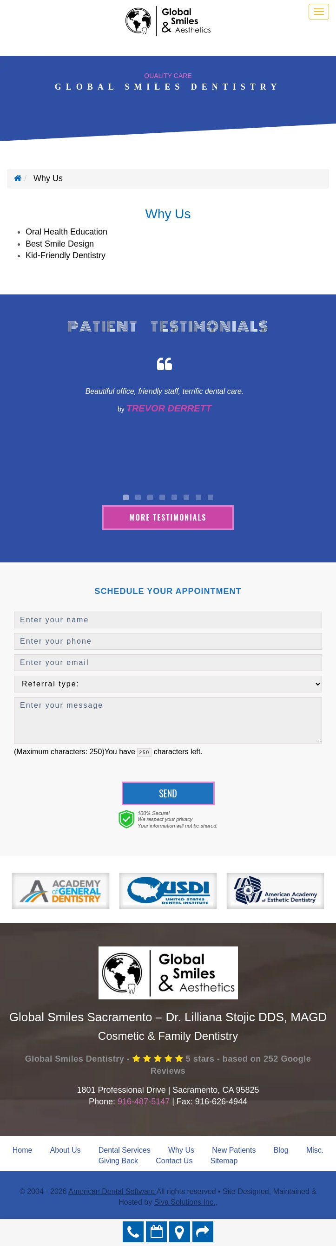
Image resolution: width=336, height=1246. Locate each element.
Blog (281, 1150)
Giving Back (118, 1161)
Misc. (314, 1150)
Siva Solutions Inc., (185, 1202)
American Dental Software (112, 1191)
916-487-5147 (144, 1101)
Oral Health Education (66, 231)
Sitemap (224, 1161)
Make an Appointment (156, 1231)
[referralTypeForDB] (168, 684)
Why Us (181, 1150)
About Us (65, 1150)
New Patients (234, 1150)
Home (23, 1150)
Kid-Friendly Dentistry (65, 255)
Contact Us (174, 1161)
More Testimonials (168, 517)
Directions (179, 1231)
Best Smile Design (60, 243)
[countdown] (144, 752)
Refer (202, 1231)
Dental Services (125, 1150)
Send (168, 793)
